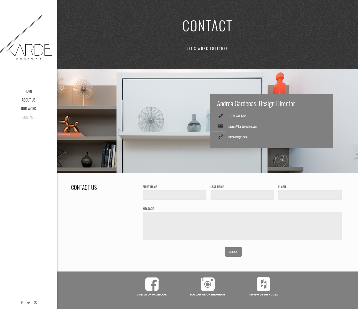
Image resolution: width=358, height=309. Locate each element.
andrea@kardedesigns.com (242, 126)
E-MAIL (282, 186)
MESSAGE (148, 208)
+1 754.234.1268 (237, 115)
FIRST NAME (150, 186)
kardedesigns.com (237, 136)
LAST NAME (217, 186)
